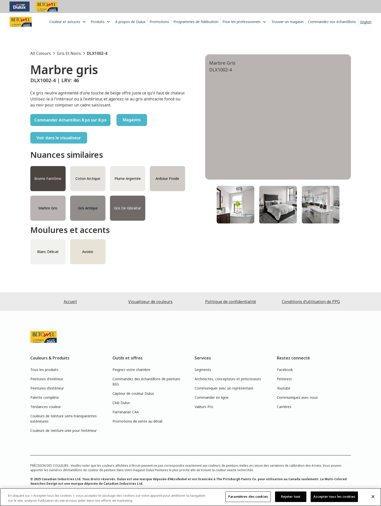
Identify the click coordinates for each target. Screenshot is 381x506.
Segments (203, 369)
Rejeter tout (291, 496)
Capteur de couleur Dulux (133, 393)
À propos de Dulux (130, 21)
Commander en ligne (211, 397)
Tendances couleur (45, 406)
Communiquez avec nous (297, 397)
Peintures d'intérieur (46, 378)
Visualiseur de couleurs (150, 301)
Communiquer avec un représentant (224, 388)
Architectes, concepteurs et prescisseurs (228, 378)
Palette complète (44, 397)
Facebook (285, 369)
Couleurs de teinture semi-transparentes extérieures (63, 419)
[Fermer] (372, 496)
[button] (68, 21)
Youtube (283, 388)
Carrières (284, 406)
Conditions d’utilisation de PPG (311, 301)
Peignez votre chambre (131, 369)
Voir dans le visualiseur (59, 138)
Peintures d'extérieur (47, 388)
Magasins (132, 119)
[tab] (235, 205)
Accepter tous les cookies (334, 496)
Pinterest (284, 378)
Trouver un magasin (287, 21)
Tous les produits (44, 369)
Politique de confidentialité (230, 301)
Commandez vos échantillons (332, 21)
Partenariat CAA (125, 412)
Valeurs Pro (204, 406)
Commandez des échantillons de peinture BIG (146, 381)
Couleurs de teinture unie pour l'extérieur (63, 430)
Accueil (70, 301)
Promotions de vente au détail (137, 421)
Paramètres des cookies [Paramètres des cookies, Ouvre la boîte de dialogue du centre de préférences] (248, 496)
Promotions (159, 21)
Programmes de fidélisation (195, 21)
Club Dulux (121, 402)
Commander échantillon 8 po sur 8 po (70, 120)
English (365, 22)
